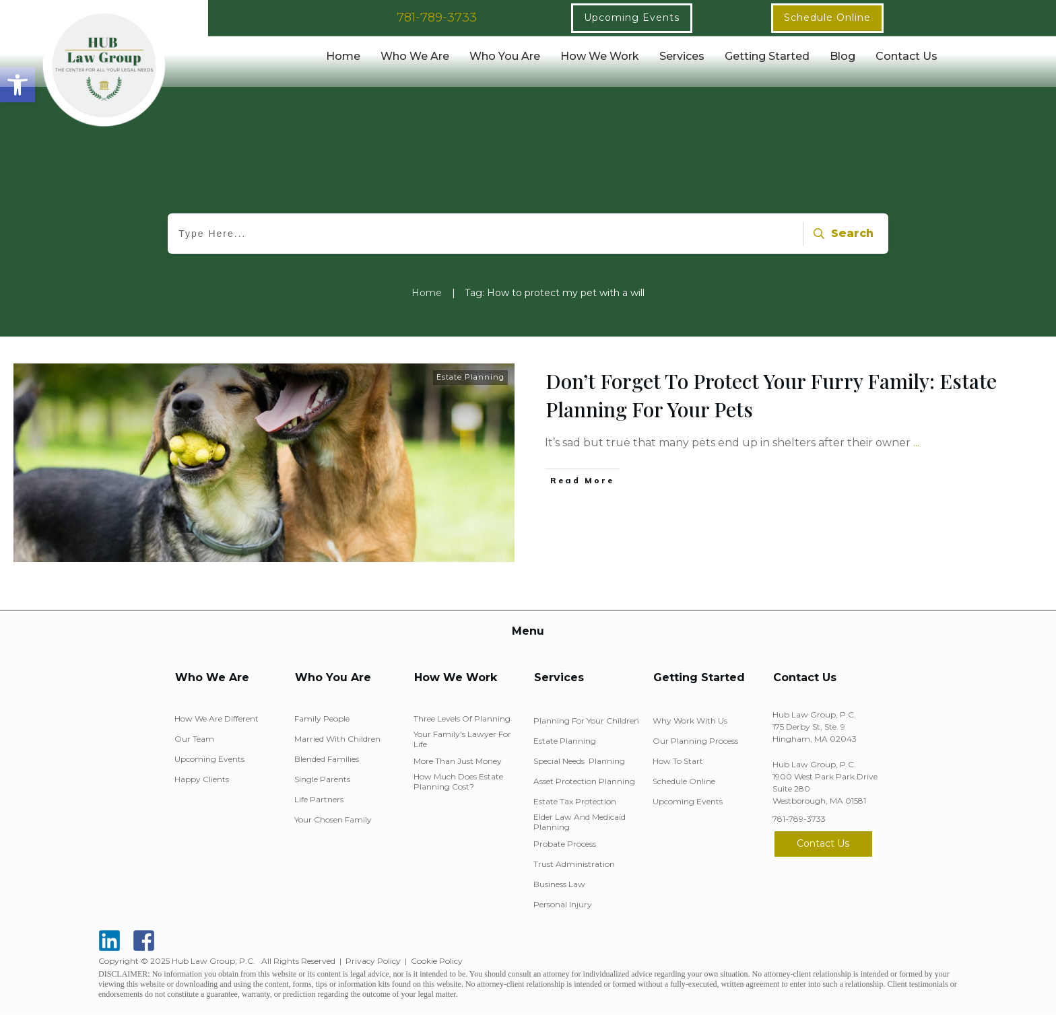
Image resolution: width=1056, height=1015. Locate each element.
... (916, 442)
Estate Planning (470, 377)
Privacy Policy (373, 961)
